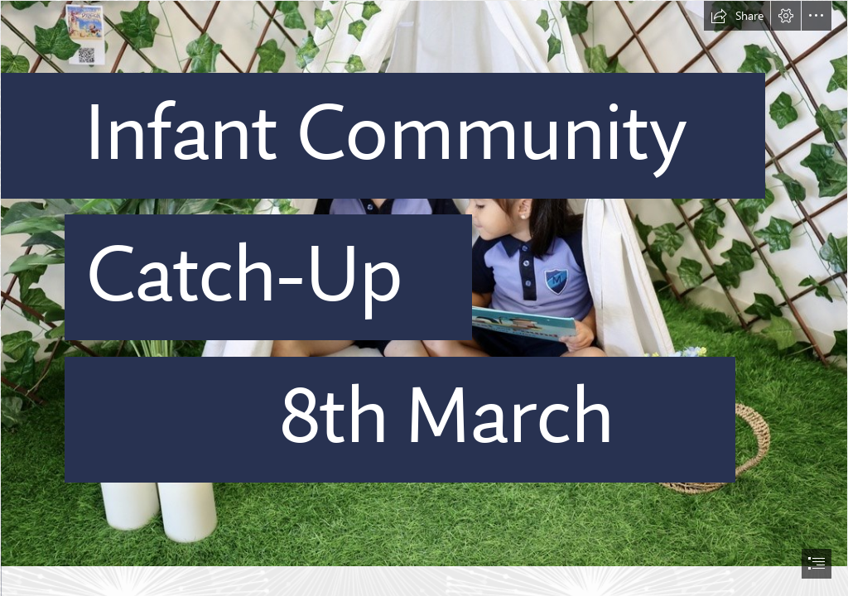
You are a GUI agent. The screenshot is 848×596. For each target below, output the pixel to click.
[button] (737, 16)
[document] (424, 298)
